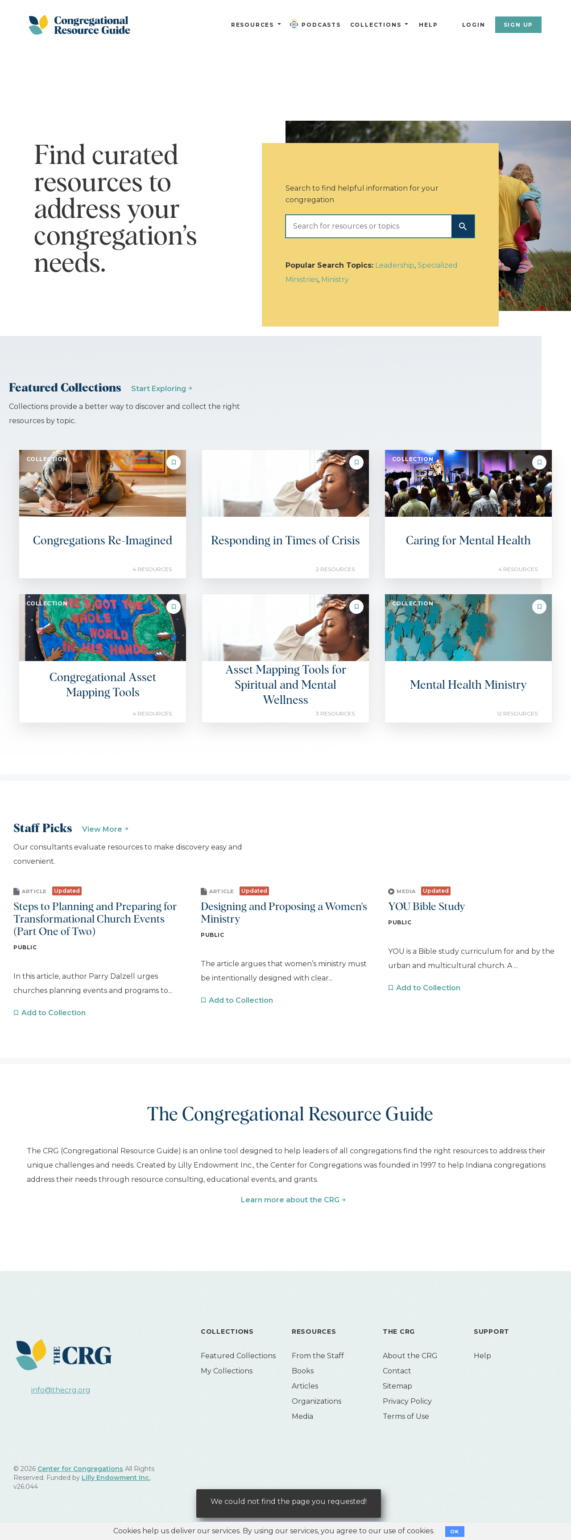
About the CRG (410, 1356)
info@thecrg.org (61, 1390)
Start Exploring (158, 388)
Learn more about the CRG (290, 1200)
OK (454, 1531)
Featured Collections (238, 1356)
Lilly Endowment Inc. (116, 1478)
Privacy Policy (407, 1401)
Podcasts (317, 24)
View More (102, 829)
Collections (374, 24)
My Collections (226, 1371)
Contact (397, 1371)
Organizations (316, 1401)
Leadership (394, 265)
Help (428, 24)
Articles (305, 1386)
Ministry (335, 279)
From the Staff (318, 1356)
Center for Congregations (80, 1469)
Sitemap (397, 1386)
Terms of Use (406, 1416)
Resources (252, 24)
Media (302, 1416)
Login (473, 24)
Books (303, 1371)
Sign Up (519, 24)
